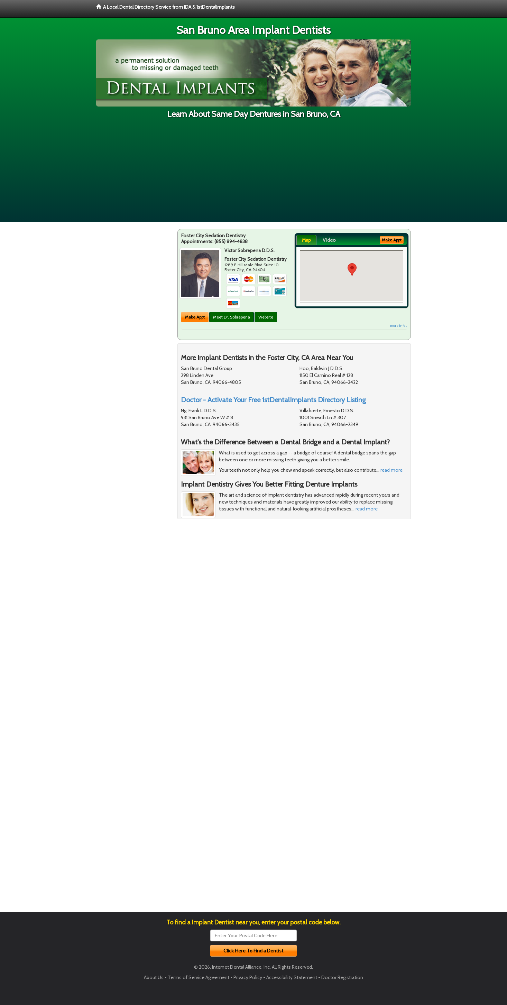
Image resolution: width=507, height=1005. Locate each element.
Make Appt (195, 317)
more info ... (398, 325)
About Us (154, 977)
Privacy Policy (247, 977)
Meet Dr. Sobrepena (231, 317)
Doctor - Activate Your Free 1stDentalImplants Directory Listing (273, 400)
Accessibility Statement (291, 977)
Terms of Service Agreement (198, 977)
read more (391, 470)
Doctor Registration (342, 977)
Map (306, 240)
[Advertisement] (253, 173)
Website (265, 317)
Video (329, 240)
